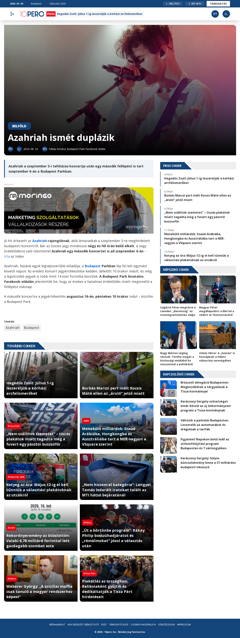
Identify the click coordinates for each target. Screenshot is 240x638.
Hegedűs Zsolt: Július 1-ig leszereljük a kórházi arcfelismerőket (99, 14)
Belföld (19, 126)
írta (7, 256)
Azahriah (12, 327)
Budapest (34, 3)
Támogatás (218, 3)
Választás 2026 (56, 3)
